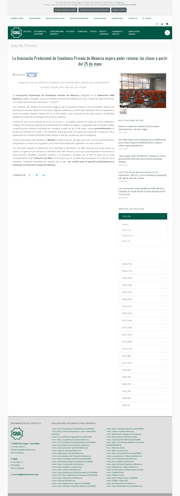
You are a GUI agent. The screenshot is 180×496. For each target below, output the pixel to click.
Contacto (132, 18)
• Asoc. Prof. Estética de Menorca (120, 450)
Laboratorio (117, 18)
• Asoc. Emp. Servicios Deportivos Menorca (124, 452)
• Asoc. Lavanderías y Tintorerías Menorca (124, 444)
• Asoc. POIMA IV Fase (115, 463)
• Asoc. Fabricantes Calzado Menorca (67, 441)
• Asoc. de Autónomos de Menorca (120, 471)
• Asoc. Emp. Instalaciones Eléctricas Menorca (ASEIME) (74, 461)
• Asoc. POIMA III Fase (115, 461)
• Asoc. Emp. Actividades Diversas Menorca (124, 474)
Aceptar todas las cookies (65, 10)
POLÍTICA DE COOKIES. (128, 5)
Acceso (148, 18)
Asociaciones (34, 18)
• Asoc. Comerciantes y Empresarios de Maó (124, 458)
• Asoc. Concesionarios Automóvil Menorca (69, 436)
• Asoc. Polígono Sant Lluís (117, 469)
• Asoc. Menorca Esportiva (117, 439)
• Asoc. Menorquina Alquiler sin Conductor (124, 422)
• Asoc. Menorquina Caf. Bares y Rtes (121, 425)
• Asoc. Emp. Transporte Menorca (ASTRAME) (124, 417)
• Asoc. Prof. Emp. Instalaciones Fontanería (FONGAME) (74, 463)
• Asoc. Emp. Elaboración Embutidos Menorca (70, 433)
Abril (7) (125, 224)
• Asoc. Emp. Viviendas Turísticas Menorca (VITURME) (73, 474)
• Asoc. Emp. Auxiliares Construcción (66, 455)
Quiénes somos (17, 18)
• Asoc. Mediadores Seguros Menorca (122, 455)
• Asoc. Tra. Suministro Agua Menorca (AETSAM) (71, 425)
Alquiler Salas (100, 18)
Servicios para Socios (55, 18)
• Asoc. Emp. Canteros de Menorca (66, 458)
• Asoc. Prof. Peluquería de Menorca (121, 447)
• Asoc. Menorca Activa (115, 436)
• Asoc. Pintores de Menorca (63, 469)
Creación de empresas (79, 18)
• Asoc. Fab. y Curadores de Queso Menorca (70, 428)
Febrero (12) (127, 235)
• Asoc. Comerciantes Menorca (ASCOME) (123, 428)
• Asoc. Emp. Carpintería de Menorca (66, 466)
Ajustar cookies (119, 10)
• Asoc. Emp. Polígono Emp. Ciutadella (121, 466)
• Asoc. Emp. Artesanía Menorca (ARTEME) (123, 441)
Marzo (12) (126, 230)
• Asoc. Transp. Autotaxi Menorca (120, 420)
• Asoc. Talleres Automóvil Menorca (66, 439)
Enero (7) (126, 241)
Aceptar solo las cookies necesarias (94, 10)
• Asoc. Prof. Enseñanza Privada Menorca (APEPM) (72, 417)
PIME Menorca (31, 487)
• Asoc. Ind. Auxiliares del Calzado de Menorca (71, 444)
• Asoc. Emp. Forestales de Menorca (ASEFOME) (71, 447)
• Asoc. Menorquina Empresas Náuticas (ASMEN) (71, 450)
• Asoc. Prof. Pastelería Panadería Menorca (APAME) (73, 431)
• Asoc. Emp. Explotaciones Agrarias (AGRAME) (70, 471)
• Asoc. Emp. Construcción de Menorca (67, 452)
